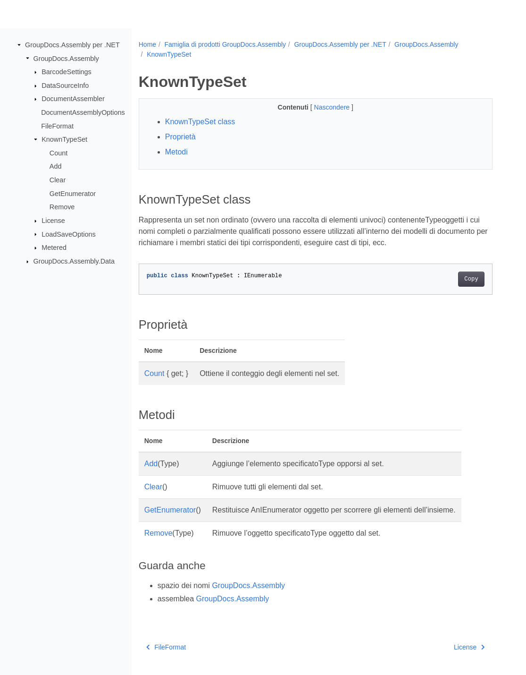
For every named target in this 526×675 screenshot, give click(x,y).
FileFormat (57, 125)
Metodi (176, 152)
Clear (58, 180)
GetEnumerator (73, 193)
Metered (54, 247)
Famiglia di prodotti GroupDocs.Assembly (225, 44)
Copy (471, 279)
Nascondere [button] (332, 107)
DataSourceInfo (65, 85)
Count (58, 153)
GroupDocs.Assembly (66, 58)
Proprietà (180, 137)
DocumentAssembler (73, 99)
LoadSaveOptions (68, 234)
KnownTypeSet (64, 139)
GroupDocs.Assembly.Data (74, 261)
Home (147, 44)
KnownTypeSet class (200, 122)
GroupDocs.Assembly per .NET (72, 45)
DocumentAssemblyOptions (83, 112)
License (53, 220)
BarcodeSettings (67, 72)
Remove (62, 207)
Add (56, 166)
